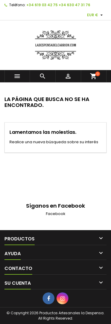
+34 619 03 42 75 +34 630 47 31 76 (58, 4)
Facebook (55, 213)
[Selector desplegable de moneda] (95, 15)
